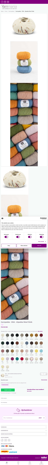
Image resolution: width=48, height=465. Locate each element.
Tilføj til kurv (7, 390)
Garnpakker (11, 11)
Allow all (39, 245)
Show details (41, 241)
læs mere (40, 331)
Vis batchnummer (5, 384)
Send (40, 417)
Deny (9, 245)
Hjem (2, 11)
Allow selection (24, 245)
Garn (6, 11)
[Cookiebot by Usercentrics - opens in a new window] (41, 218)
